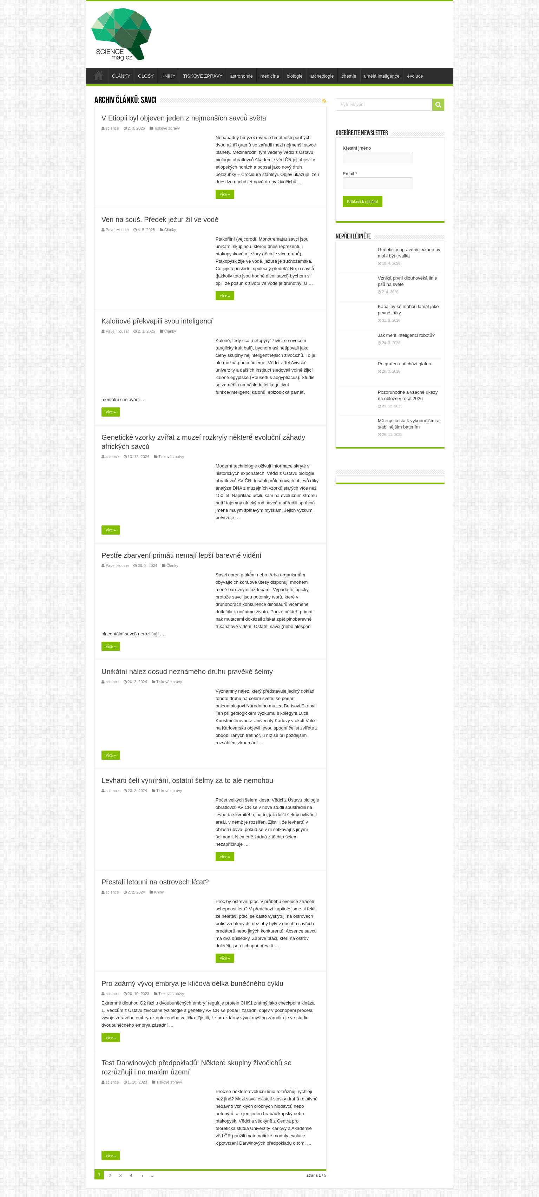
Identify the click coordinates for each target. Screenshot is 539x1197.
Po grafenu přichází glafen (404, 363)
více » (225, 194)
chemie (349, 76)
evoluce (415, 76)
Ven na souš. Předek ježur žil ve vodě (160, 219)
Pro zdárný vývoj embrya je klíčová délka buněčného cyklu (192, 983)
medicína (270, 76)
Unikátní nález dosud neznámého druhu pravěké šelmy (187, 671)
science (112, 128)
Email (350, 173)
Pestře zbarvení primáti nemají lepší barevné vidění (181, 555)
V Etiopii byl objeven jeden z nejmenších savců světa (183, 118)
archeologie (322, 76)
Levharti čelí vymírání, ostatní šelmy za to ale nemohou (187, 780)
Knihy (159, 892)
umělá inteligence (382, 76)
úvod (99, 75)
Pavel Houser (117, 230)
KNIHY (169, 76)
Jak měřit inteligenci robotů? (406, 335)
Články (170, 230)
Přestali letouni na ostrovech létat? (155, 882)
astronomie (241, 76)
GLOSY (146, 76)
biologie (295, 76)
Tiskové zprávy (167, 128)
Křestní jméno (357, 148)
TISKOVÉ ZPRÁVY (203, 76)
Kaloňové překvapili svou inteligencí (157, 321)
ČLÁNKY (121, 76)
